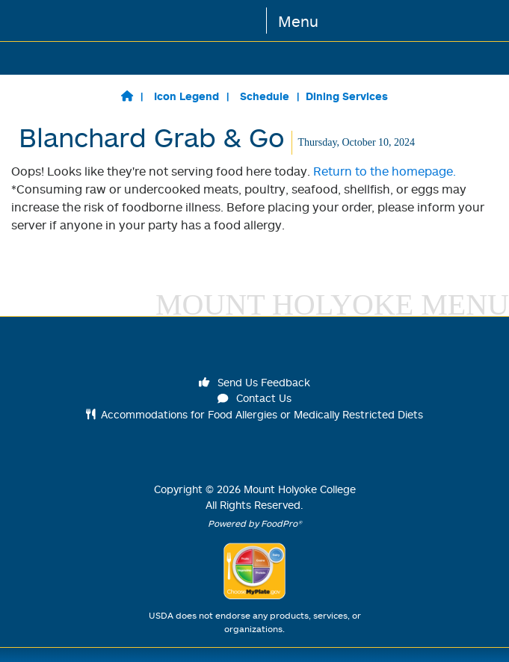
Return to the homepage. (384, 171)
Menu (298, 21)
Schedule (264, 96)
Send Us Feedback (255, 382)
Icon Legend (186, 96)
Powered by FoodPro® (255, 523)
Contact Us (255, 398)
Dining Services (347, 96)
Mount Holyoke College (300, 489)
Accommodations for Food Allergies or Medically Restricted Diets (254, 414)
